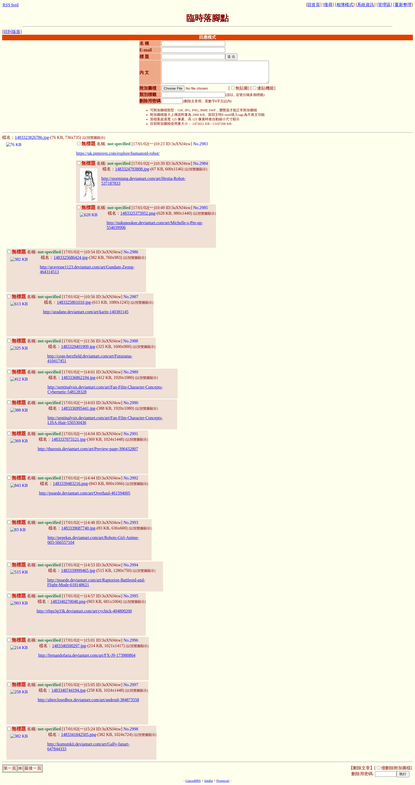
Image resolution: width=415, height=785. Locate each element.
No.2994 (130, 565)
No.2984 (200, 163)
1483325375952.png (137, 213)
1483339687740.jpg (78, 528)
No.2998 (130, 729)
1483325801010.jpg (74, 302)
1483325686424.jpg (70, 257)
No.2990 (130, 402)
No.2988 (130, 341)
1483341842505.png (78, 734)
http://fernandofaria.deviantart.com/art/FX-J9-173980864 (86, 655)
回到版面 (11, 31)
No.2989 (130, 372)
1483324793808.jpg (132, 169)
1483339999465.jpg (78, 570)
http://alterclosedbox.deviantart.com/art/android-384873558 (88, 700)
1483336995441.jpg (78, 408)
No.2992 (130, 478)
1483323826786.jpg (32, 137)
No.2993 (130, 522)
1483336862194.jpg (78, 377)
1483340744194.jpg (68, 690)
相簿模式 (344, 4)
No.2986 (130, 252)
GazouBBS (193, 781)
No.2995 (130, 596)
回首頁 (313, 4)
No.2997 (130, 684)
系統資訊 (365, 4)
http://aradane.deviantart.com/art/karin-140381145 (85, 312)
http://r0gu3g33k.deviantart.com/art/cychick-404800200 (84, 611)
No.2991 (130, 433)
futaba (208, 781)
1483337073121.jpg (68, 439)
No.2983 (200, 144)
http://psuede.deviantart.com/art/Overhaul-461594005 (84, 493)
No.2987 (130, 296)
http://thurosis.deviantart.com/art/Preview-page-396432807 (88, 449)
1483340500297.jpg (69, 645)
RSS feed (11, 5)
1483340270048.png (67, 601)
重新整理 (403, 4)
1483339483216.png (70, 483)
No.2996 (130, 640)
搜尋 (328, 4)
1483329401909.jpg (78, 346)
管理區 (384, 4)
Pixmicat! (223, 781)
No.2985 (200, 207)
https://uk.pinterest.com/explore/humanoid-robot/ (118, 153)
